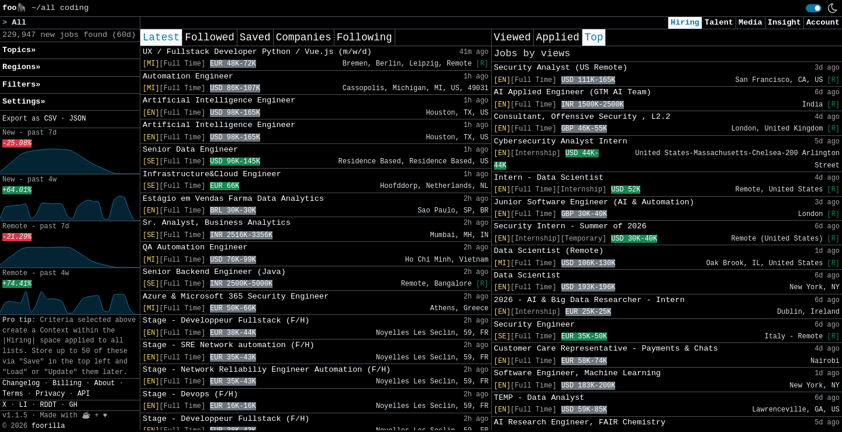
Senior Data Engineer (190, 149)
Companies (304, 37)
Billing (67, 383)
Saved (255, 37)
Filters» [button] (21, 84)
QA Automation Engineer (195, 247)
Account (823, 22)
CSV (50, 119)
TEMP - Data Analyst (539, 397)
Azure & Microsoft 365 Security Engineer (236, 296)
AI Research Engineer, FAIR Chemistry (580, 422)
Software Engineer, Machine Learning (577, 373)
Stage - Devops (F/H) (190, 394)
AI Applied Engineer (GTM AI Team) (572, 92)
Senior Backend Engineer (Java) (214, 272)
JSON (77, 119)
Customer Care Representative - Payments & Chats (606, 348)
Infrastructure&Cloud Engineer (212, 174)
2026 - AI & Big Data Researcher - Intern (589, 300)
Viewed (512, 37)
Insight (784, 22)
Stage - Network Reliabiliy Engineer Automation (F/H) (267, 369)
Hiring (685, 22)
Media (750, 22)
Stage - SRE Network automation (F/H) (229, 345)
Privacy (50, 394)
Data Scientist (527, 275)
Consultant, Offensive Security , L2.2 (582, 116)
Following (364, 37)
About (104, 383)
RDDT (48, 405)
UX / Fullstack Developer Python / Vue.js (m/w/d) (257, 51)
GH (73, 405)
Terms (12, 394)
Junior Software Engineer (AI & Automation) (594, 202)
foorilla (48, 426)
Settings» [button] (23, 101)
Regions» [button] (21, 67)
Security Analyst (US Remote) (560, 67)
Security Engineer (534, 324)
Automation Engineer (188, 76)
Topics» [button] (19, 50)
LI (23, 405)
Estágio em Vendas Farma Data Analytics (233, 198)
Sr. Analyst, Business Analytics (217, 222)
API (83, 394)
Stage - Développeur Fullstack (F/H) (226, 320)
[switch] (814, 8)
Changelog (21, 383)
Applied (557, 37)
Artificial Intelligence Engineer (219, 100)
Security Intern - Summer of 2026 (570, 226)
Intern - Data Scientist (549, 177)
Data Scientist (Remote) (549, 250)
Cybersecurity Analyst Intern (560, 141)
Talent (719, 22)
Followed (209, 37)
